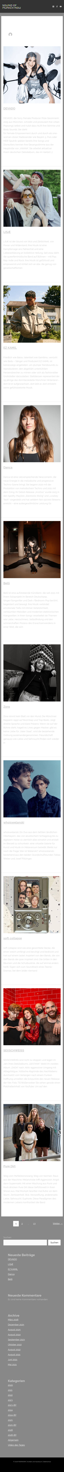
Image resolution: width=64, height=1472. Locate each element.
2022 (10, 1395)
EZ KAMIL (10, 347)
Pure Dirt (9, 1166)
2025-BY (12, 1425)
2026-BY (33, 236)
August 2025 (14, 1329)
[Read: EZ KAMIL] (32, 314)
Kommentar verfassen (14, 112)
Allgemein (13, 1440)
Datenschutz (47, 1461)
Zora (6, 706)
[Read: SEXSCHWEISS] (32, 1016)
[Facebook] (57, 6)
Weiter (58, 1223)
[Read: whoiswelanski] (32, 788)
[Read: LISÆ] (32, 198)
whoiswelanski (13, 822)
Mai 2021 (12, 1364)
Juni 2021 (12, 1359)
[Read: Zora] (32, 673)
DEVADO (9, 108)
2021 (10, 1390)
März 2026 (13, 1319)
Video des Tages (16, 1445)
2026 (31, 112)
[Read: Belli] (32, 549)
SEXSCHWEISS (13, 1050)
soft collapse (12, 938)
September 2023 (16, 1339)
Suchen (7, 1237)
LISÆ (7, 232)
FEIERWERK (22, 1461)
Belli (6, 583)
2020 (10, 1385)
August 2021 (14, 1354)
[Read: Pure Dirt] (32, 1132)
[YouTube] (61, 6)
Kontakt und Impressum (34, 1461)
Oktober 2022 (15, 1344)
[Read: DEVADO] (32, 74)
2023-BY (12, 1405)
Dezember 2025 (16, 1324)
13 (34, 1223)
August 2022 (14, 1349)
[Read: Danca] (32, 433)
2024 (10, 1410)
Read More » (10, 158)
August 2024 (14, 1334)
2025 (10, 1420)
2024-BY (12, 1415)
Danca (7, 467)
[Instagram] (53, 6)
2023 (10, 1400)
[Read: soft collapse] (32, 904)
